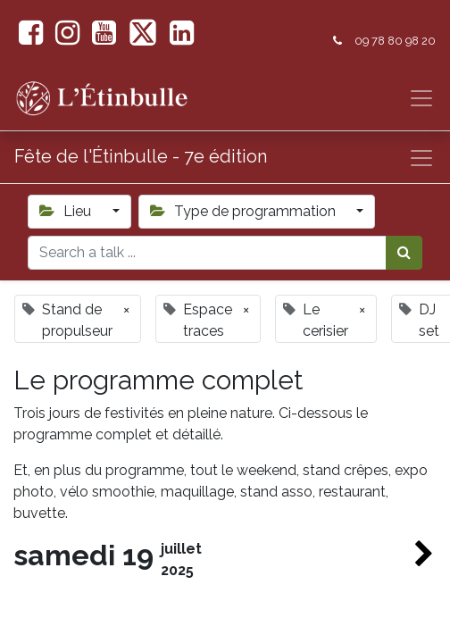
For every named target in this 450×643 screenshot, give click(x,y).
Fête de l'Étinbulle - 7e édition (140, 156)
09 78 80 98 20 (395, 40)
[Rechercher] (404, 253)
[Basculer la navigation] (421, 158)
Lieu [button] (67, 211)
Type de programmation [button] (244, 211)
